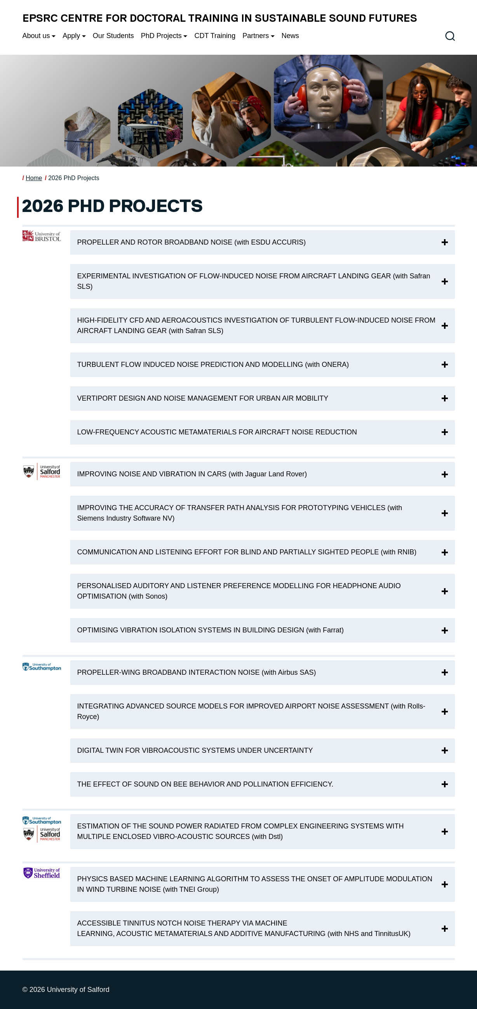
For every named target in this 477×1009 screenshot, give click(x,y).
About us (36, 36)
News (290, 36)
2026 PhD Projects (73, 178)
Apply (71, 36)
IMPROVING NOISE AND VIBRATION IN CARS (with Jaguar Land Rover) (192, 474)
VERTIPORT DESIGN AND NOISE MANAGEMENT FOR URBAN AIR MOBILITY (203, 398)
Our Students (113, 36)
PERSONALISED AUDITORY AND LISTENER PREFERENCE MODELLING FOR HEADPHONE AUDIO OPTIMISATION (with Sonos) (239, 591)
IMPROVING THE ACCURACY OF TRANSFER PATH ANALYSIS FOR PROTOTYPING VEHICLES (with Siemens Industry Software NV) (239, 513)
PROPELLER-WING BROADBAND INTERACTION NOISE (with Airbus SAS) (196, 672)
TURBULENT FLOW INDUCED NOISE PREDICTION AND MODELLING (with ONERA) (213, 364)
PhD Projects (161, 36)
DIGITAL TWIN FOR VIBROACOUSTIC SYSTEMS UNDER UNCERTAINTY (196, 750)
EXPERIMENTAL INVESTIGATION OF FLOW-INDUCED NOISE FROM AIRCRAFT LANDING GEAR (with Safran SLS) (253, 281)
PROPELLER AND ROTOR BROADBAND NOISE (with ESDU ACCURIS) (191, 242)
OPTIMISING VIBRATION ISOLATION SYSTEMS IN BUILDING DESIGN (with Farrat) (210, 630)
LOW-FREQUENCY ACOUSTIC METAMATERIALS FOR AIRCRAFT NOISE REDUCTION (218, 432)
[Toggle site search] (450, 36)
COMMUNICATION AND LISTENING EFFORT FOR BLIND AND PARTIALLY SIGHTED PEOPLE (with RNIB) (247, 552)
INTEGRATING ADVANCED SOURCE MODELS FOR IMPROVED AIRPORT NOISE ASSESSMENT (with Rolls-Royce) (251, 711)
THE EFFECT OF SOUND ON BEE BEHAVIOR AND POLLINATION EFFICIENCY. (206, 784)
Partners (255, 36)
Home (34, 178)
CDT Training (214, 36)
